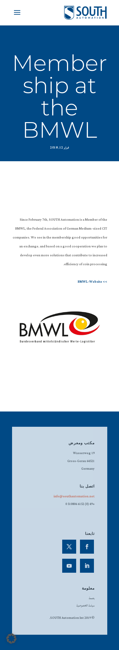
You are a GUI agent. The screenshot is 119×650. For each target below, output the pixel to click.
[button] (11, 638)
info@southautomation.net (74, 497)
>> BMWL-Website (92, 282)
